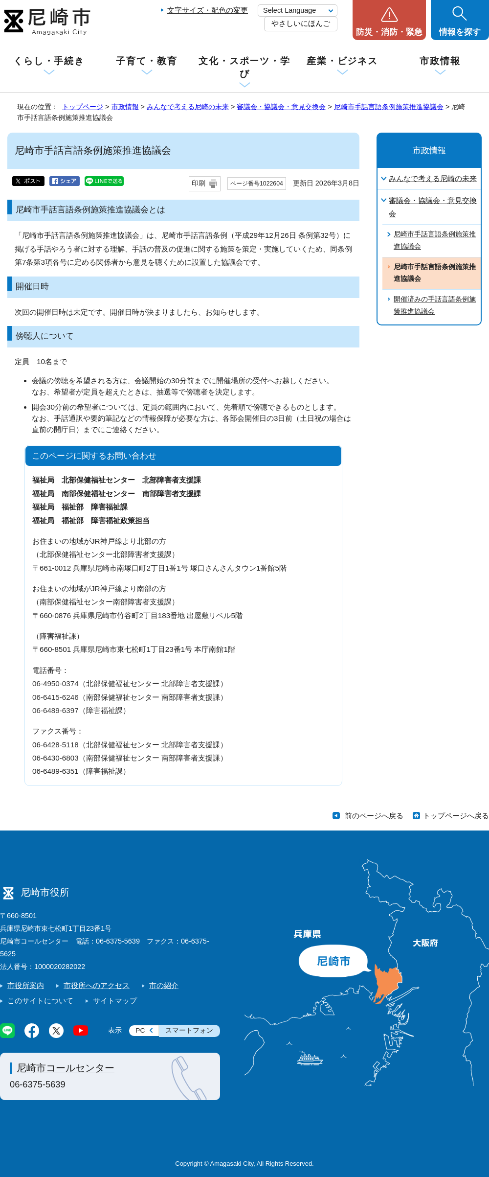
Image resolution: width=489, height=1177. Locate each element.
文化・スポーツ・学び (244, 67)
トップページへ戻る (456, 815)
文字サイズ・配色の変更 (207, 10)
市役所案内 (25, 985)
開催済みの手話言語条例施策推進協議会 (435, 305)
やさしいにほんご (300, 23)
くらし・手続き (49, 61)
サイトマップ (115, 1000)
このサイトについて (40, 1000)
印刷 (198, 183)
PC (140, 1030)
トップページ (82, 107)
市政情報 (440, 61)
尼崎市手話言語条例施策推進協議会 (389, 107)
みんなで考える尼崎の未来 (188, 107)
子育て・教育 (146, 61)
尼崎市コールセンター (65, 1067)
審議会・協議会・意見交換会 (281, 107)
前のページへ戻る (374, 815)
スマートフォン (189, 1030)
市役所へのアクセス (97, 985)
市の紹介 (163, 985)
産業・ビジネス (342, 61)
